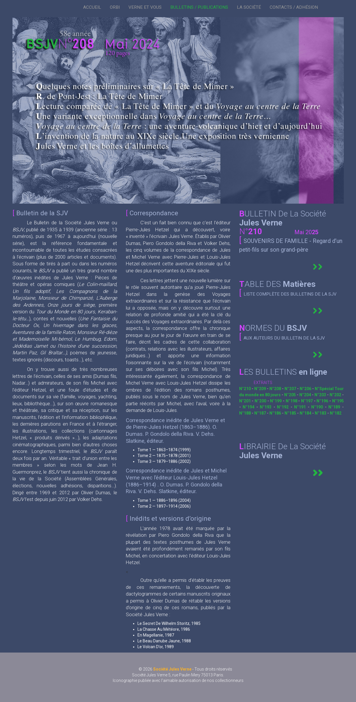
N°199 (276, 401)
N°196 (322, 401)
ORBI (115, 7)
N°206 (306, 388)
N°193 (266, 407)
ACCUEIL (92, 7)
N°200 (261, 401)
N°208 (275, 388)
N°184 (306, 413)
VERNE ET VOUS (145, 7)
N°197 (307, 401)
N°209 (260, 388)
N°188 (245, 413)
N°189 (335, 407)
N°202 (336, 394)
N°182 (335, 413)
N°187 (260, 413)
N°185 (291, 413)
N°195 (338, 401)
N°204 (305, 394)
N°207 (291, 388)
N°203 (320, 394)
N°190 (318, 407)
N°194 (249, 407)
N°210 (245, 388)
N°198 (292, 401)
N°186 (275, 413)
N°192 (284, 407)
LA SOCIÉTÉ (249, 7)
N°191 (301, 407)
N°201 (245, 401)
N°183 (321, 413)
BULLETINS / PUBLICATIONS (199, 7)
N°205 (290, 394)
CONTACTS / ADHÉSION (294, 7)
